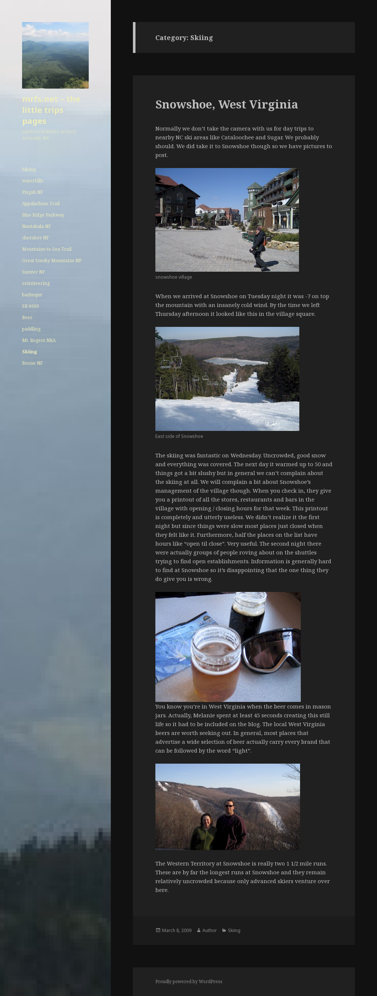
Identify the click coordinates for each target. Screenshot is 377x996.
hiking (29, 169)
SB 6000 (30, 306)
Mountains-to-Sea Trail (46, 249)
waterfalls (32, 181)
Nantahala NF (36, 226)
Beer (27, 317)
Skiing (29, 352)
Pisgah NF (32, 192)
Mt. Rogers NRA (39, 340)
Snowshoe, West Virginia (226, 104)
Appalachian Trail (41, 203)
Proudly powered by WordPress (188, 981)
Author (209, 930)
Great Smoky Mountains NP (51, 260)
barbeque (32, 295)
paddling (31, 329)
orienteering (36, 283)
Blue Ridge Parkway (43, 215)
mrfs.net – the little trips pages (51, 109)
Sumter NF (33, 272)
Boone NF (32, 363)
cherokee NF (35, 238)
